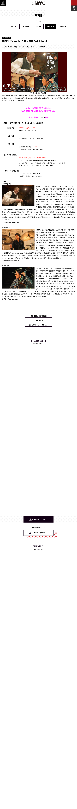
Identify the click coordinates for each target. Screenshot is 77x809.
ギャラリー (63, 26)
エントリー (37, 26)
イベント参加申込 (40, 532)
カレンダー (25, 26)
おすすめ (13, 26)
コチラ (42, 117)
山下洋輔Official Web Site (10, 222)
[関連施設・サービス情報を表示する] (3, 3)
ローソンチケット (24, 163)
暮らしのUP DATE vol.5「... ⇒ (38, 325)
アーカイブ (50, 26)
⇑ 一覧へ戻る (38, 320)
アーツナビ (22, 160)
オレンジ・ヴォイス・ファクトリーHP (40, 165)
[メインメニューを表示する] (74, 3)
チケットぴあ (48, 163)
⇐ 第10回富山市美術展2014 (38, 316)
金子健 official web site (10, 299)
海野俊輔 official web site (10, 261)
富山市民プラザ (38, 3)
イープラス (22, 165)
